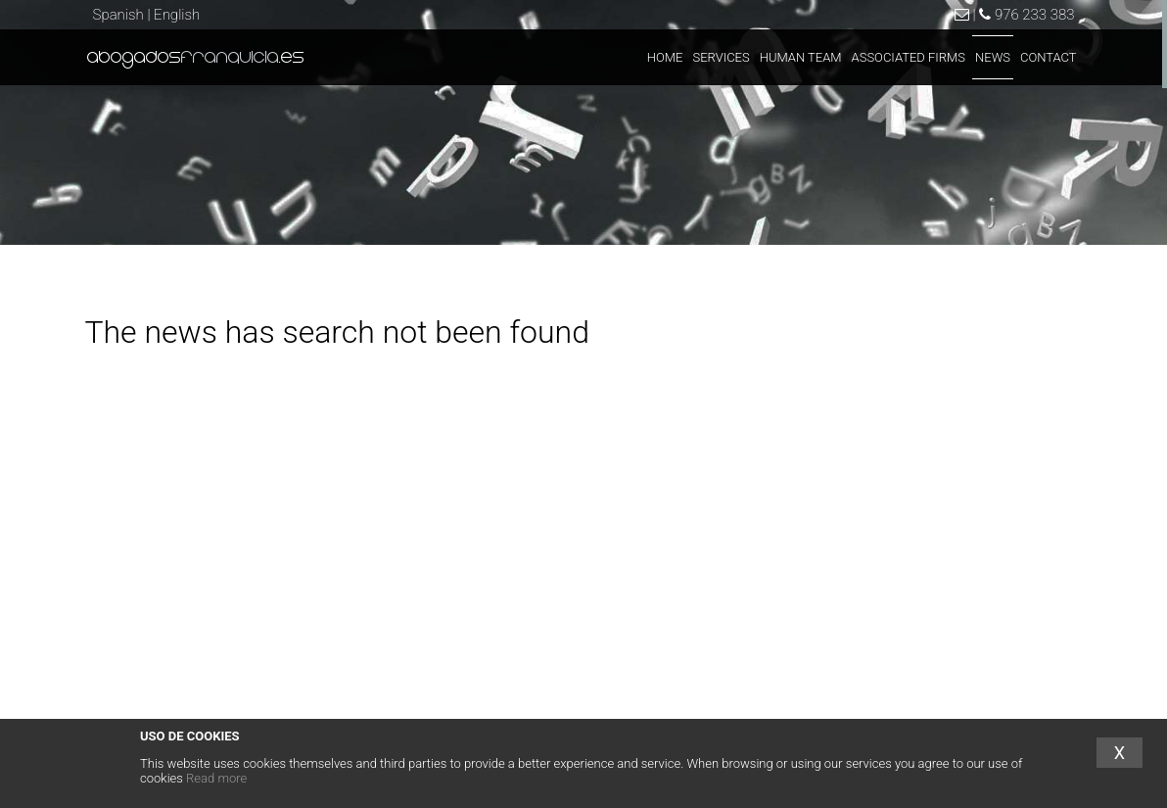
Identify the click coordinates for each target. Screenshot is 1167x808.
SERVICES (720, 57)
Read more (216, 778)
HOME (665, 57)
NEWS (992, 57)
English (177, 15)
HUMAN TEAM (801, 57)
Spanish (118, 15)
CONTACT (1048, 57)
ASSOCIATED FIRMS (908, 57)
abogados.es (195, 58)
